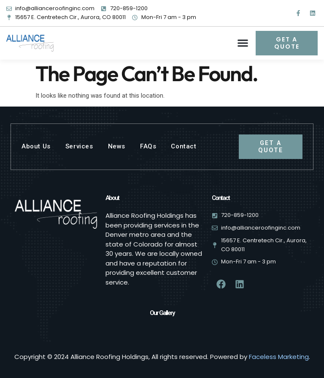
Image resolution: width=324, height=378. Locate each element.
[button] (243, 43)
